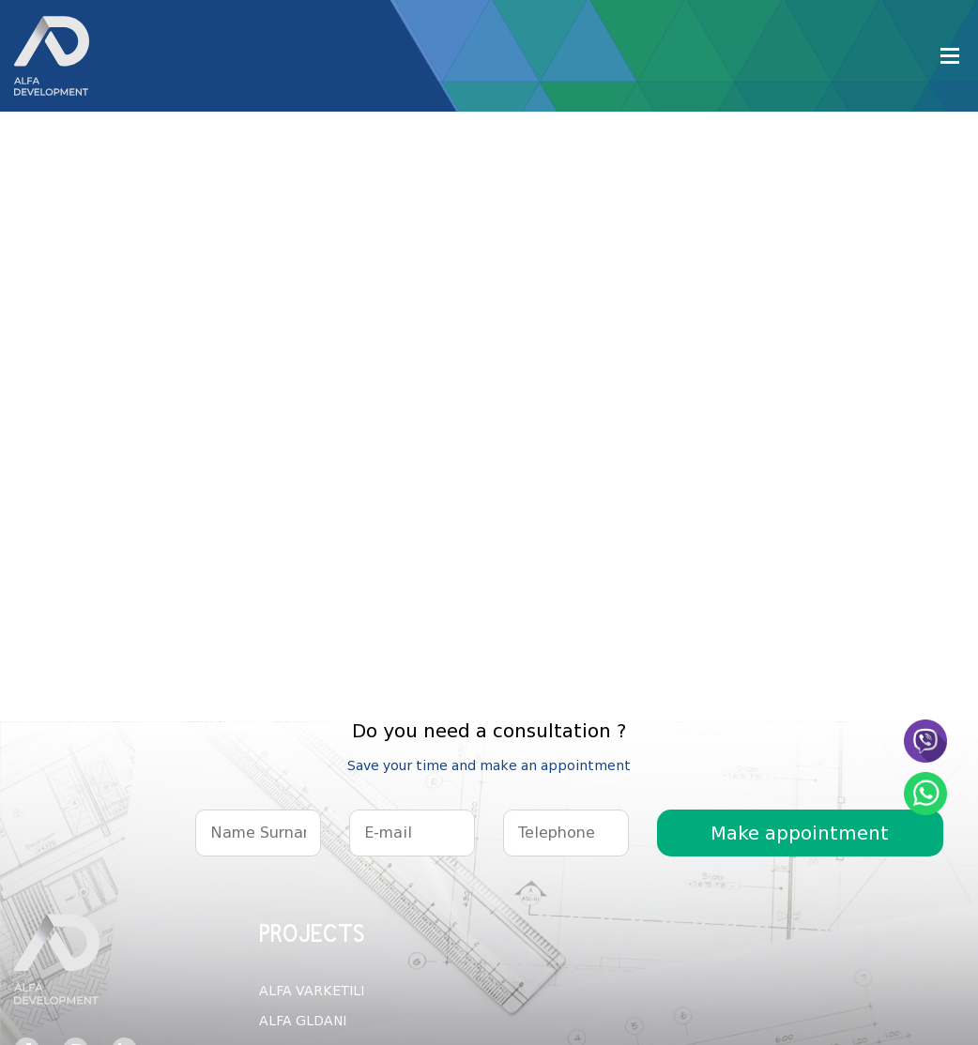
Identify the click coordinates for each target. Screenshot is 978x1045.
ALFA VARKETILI (311, 990)
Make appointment (800, 833)
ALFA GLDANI (302, 1020)
